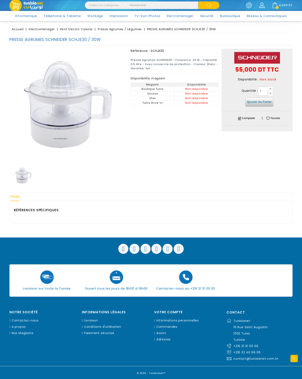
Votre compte (168, 312)
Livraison (91, 320)
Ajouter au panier (259, 102)
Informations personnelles (177, 320)
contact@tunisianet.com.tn (256, 359)
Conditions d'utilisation (102, 327)
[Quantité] (263, 91)
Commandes (166, 327)
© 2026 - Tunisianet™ (151, 372)
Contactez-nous (25, 320)
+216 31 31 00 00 (245, 346)
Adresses (163, 339)
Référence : (140, 51)
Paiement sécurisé (99, 333)
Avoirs (161, 333)
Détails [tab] (19, 196)
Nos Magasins (23, 333)
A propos (19, 327)
